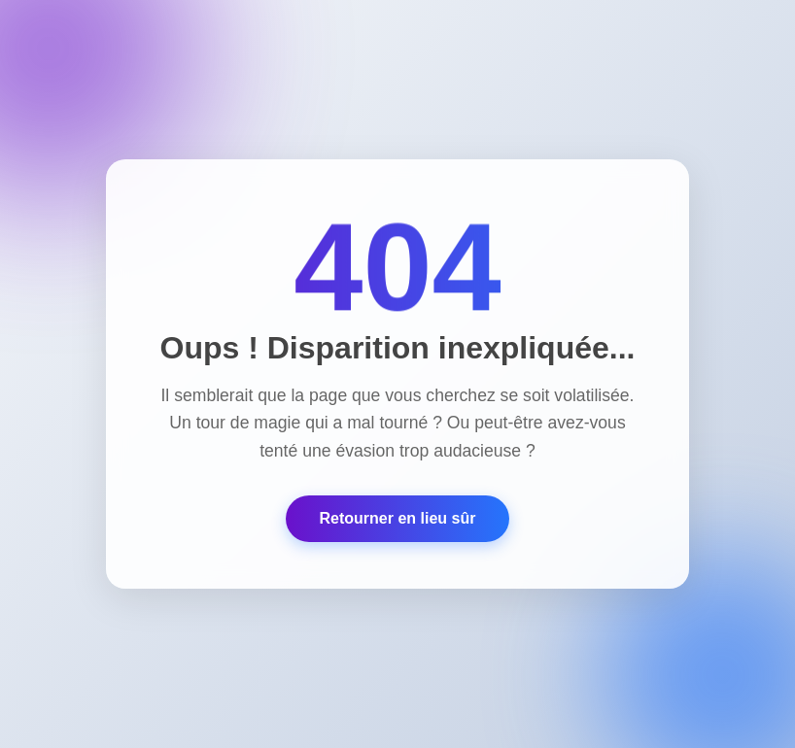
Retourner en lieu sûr (398, 518)
